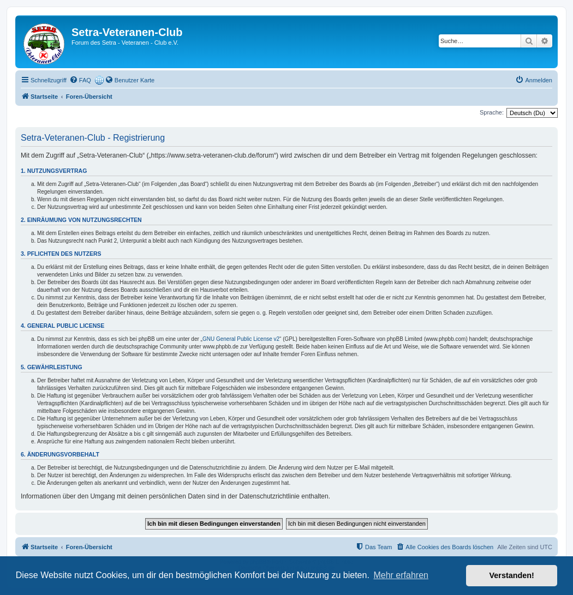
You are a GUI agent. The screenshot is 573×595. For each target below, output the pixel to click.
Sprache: (492, 112)
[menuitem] (80, 80)
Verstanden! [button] (512, 575)
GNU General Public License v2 (240, 339)
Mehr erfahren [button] (400, 575)
